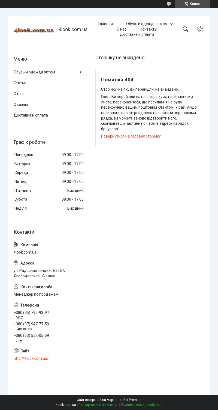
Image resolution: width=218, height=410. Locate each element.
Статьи (20, 83)
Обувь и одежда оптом (147, 24)
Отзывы (21, 104)
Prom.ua (135, 400)
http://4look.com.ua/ (31, 358)
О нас (121, 29)
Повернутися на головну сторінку (131, 136)
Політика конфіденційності (142, 405)
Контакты (148, 29)
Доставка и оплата (137, 34)
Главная (105, 24)
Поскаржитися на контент (98, 405)
